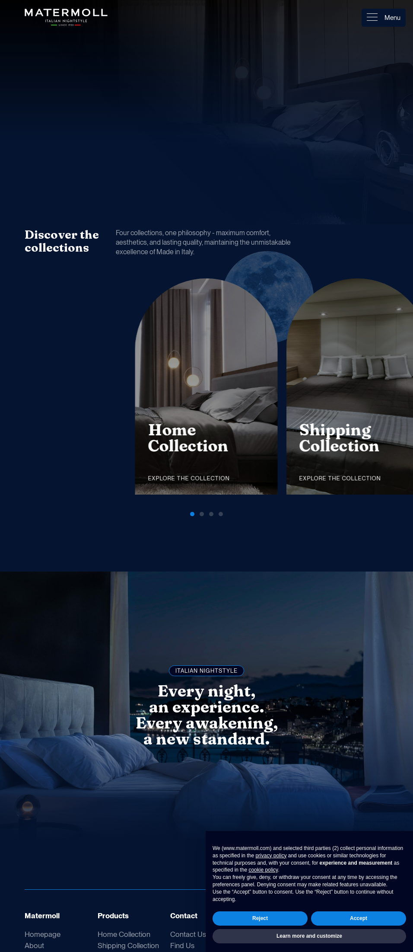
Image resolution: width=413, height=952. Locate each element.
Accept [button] (358, 918)
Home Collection (124, 934)
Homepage (42, 934)
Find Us (182, 945)
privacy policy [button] (270, 856)
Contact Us (188, 934)
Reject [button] (260, 918)
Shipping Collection (128, 945)
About (34, 945)
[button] (347, 237)
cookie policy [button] (263, 870)
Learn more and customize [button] (309, 936)
